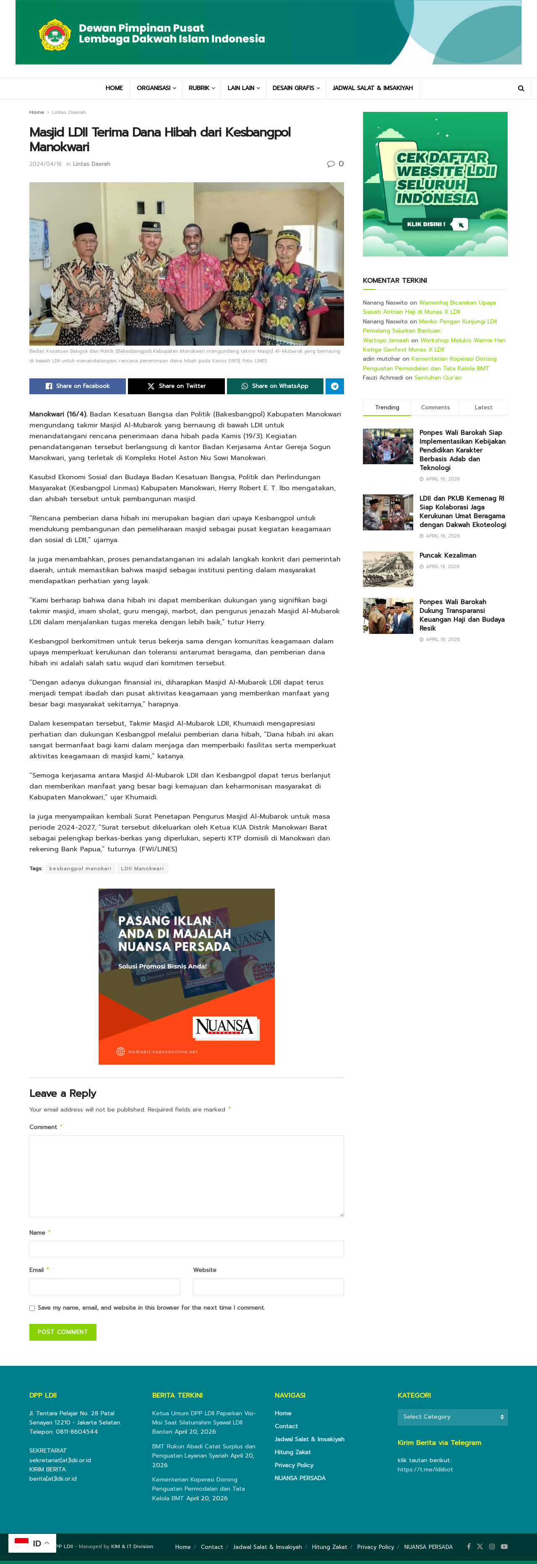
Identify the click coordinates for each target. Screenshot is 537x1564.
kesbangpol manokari (81, 868)
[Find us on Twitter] (480, 1550)
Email (39, 1273)
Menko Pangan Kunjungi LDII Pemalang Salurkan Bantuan (430, 326)
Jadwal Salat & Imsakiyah (309, 1442)
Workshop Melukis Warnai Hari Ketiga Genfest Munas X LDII (434, 345)
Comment (46, 1128)
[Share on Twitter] (176, 386)
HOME (114, 88)
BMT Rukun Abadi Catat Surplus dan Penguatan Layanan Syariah (203, 1454)
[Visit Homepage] (268, 39)
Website (204, 1272)
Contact (286, 1429)
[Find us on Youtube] (504, 1550)
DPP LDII (62, 1550)
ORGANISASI (153, 88)
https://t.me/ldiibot (425, 1472)
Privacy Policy (294, 1468)
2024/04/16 (45, 164)
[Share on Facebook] (77, 386)
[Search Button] (521, 88)
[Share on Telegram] (335, 386)
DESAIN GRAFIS (293, 88)
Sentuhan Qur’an (437, 377)
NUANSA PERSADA (300, 1481)
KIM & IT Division (132, 1550)
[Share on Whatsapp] (275, 386)
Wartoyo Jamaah (386, 340)
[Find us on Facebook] (469, 1550)
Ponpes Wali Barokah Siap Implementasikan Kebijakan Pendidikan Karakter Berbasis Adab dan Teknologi (463, 450)
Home (36, 112)
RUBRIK (199, 88)
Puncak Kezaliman (448, 555)
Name (40, 1235)
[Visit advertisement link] (435, 184)
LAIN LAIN (241, 88)
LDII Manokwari (142, 868)
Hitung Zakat (293, 1455)
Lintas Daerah (69, 112)
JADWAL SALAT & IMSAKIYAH (373, 88)
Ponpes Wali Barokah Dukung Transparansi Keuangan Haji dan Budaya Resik (462, 615)
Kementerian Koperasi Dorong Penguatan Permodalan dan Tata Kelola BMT (430, 363)
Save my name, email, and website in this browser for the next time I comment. (151, 1311)
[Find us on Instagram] (492, 1550)
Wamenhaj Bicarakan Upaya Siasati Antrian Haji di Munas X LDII (429, 307)
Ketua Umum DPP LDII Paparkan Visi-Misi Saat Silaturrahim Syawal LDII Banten (204, 1426)
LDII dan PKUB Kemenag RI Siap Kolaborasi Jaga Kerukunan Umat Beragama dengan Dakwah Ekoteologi (463, 512)
